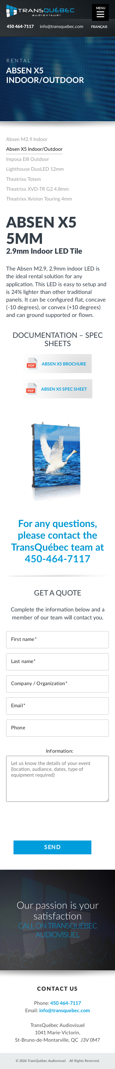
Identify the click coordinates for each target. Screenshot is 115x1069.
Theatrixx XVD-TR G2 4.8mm (37, 189)
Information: (59, 751)
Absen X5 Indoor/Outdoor (34, 149)
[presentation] (52, 819)
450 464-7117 (20, 27)
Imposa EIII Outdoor (27, 159)
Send (52, 847)
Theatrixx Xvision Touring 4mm (39, 199)
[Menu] (100, 12)
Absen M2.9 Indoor (27, 139)
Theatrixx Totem (23, 179)
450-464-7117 (57, 559)
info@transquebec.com (61, 27)
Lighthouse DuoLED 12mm (35, 169)
